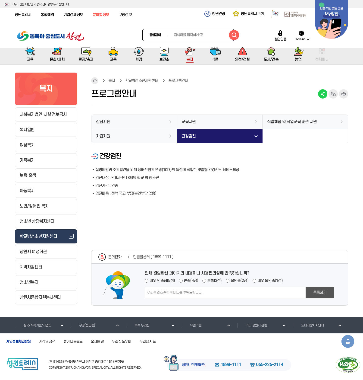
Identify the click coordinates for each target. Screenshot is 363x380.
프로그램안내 (178, 81)
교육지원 (189, 122)
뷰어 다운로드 (72, 341)
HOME (94, 80)
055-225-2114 (269, 365)
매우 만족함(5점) (162, 281)
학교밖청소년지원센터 (141, 81)
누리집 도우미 (121, 341)
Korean (300, 39)
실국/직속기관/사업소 (33, 325)
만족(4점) (191, 281)
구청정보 (125, 15)
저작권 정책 (47, 341)
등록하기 (319, 293)
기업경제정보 (73, 15)
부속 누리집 (137, 325)
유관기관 (191, 325)
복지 (111, 81)
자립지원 (103, 136)
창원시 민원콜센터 (194, 365)
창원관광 (218, 14)
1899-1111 (231, 365)
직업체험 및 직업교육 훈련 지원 (292, 122)
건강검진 (189, 136)
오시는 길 (97, 341)
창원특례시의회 (252, 14)
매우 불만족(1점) (270, 281)
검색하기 (234, 35)
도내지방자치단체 (308, 325)
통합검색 (155, 35)
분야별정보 (101, 15)
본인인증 (280, 39)
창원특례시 (23, 15)
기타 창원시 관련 (252, 325)
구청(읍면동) (82, 325)
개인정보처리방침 (18, 341)
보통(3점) (214, 281)
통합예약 (47, 15)
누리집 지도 (148, 341)
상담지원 (103, 122)
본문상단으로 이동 (347, 341)
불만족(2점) (239, 281)
